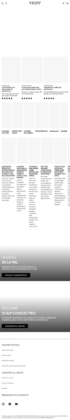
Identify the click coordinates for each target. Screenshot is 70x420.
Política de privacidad (7, 350)
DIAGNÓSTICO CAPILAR (15, 326)
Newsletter (4, 388)
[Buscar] (6, 3)
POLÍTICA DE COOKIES (8, 360)
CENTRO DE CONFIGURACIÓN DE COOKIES (14, 366)
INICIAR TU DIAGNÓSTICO (16, 275)
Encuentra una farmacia (8, 383)
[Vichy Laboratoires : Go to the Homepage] (35, 3)
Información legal (6, 355)
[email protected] (17, 417)
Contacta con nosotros (8, 378)
